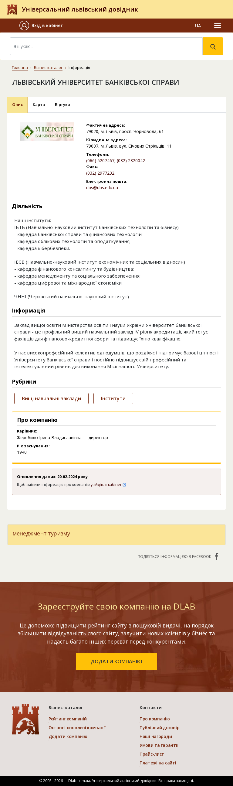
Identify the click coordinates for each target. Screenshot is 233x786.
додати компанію (116, 661)
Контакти (151, 707)
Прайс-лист (152, 754)
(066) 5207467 (100, 160)
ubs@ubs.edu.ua (102, 187)
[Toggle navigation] (217, 25)
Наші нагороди (156, 736)
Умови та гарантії (159, 745)
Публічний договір (159, 727)
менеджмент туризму (41, 533)
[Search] (106, 46)
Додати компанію (68, 736)
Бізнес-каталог (48, 67)
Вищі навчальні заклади (51, 398)
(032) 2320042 (131, 160)
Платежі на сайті (158, 763)
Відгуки (62, 104)
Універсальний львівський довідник (80, 9)
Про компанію (155, 719)
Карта (39, 104)
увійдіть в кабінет (108, 484)
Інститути (113, 398)
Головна (20, 67)
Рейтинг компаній (68, 719)
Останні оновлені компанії (77, 727)
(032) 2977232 (100, 173)
